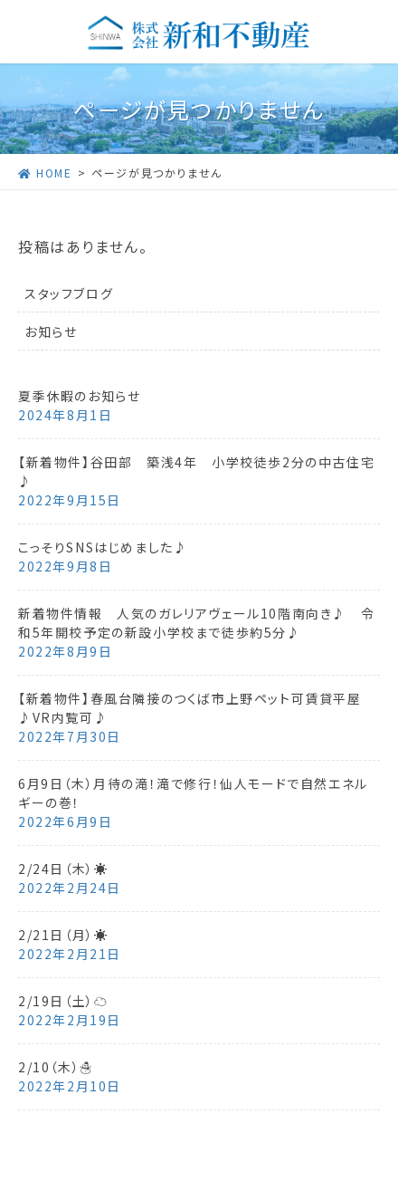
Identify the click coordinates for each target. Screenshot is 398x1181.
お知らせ (50, 331)
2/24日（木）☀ (63, 868)
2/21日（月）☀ (63, 935)
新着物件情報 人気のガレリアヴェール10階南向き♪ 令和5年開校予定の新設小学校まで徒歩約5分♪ (196, 622)
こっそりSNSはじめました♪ (102, 547)
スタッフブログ (68, 293)
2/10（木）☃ (56, 1067)
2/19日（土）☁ (63, 1001)
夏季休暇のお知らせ (79, 396)
